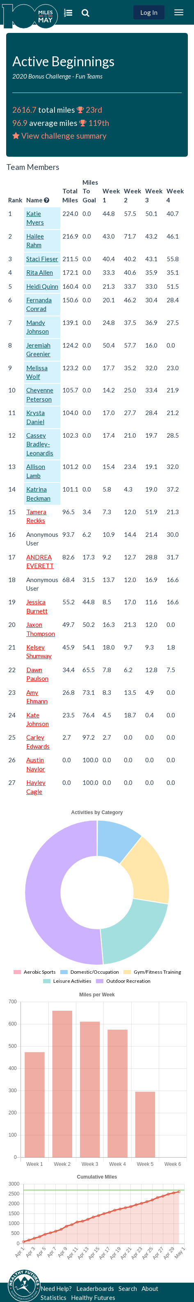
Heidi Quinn (42, 286)
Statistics (53, 1297)
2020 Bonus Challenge (41, 76)
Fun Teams (89, 76)
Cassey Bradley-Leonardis (39, 444)
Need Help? (56, 1288)
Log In (148, 12)
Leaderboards (95, 1288)
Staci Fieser (42, 258)
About (150, 1288)
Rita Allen (39, 272)
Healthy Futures (93, 1297)
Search (128, 1288)
